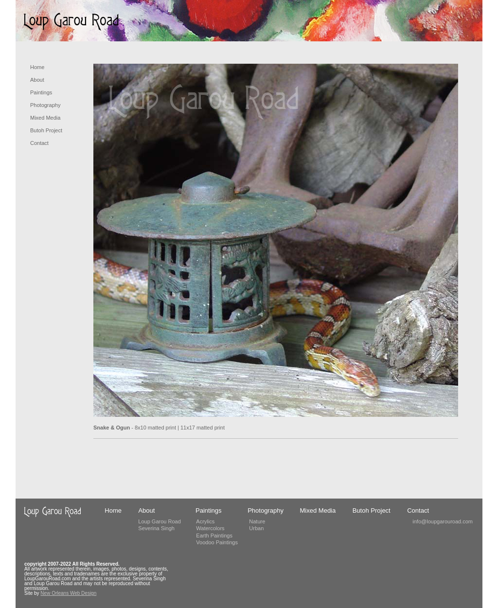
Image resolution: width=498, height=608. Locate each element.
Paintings (41, 92)
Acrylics (205, 521)
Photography (45, 105)
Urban (256, 528)
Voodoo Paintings (217, 542)
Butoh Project (46, 130)
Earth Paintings (214, 535)
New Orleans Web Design (68, 593)
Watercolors (210, 528)
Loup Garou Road (159, 521)
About (37, 80)
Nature (257, 521)
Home (37, 67)
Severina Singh (156, 528)
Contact (39, 143)
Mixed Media (45, 118)
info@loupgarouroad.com (442, 521)
